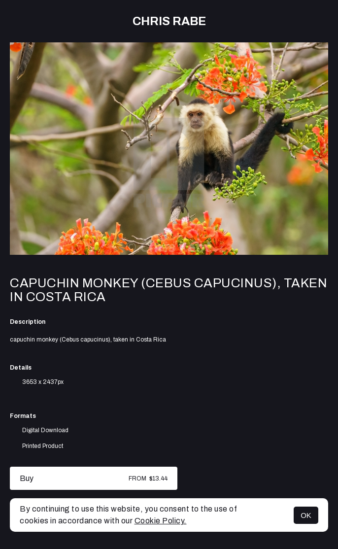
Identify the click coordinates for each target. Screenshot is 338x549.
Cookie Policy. (161, 520)
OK (306, 515)
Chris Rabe (169, 21)
